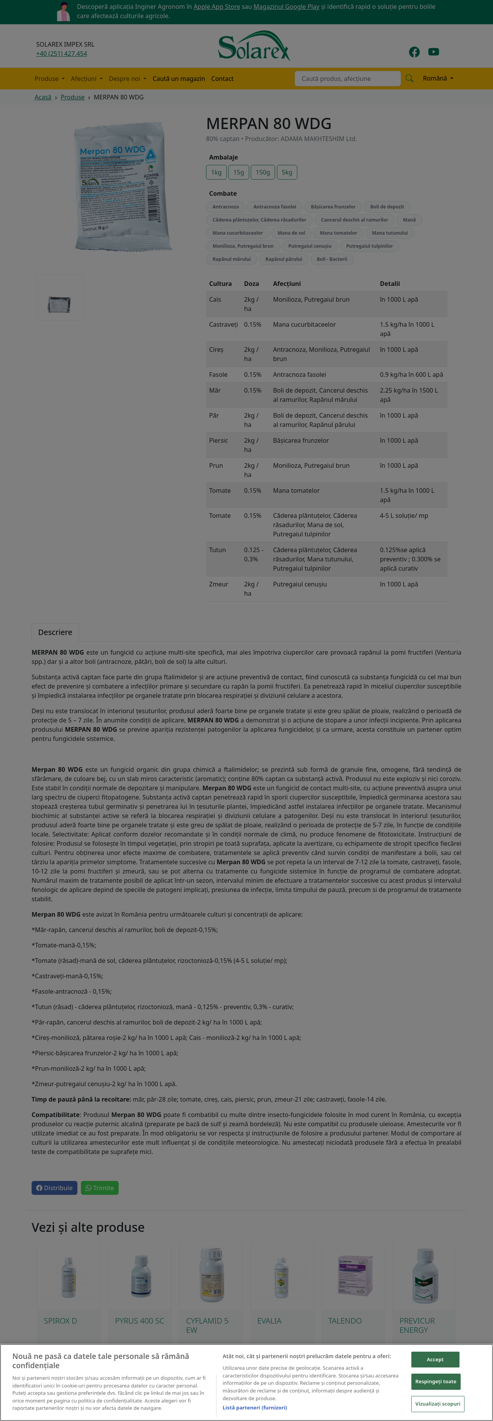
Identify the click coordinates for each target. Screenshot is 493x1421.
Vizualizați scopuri (438, 1403)
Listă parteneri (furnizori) (255, 1407)
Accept (435, 1359)
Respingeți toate (436, 1381)
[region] (246, 1382)
